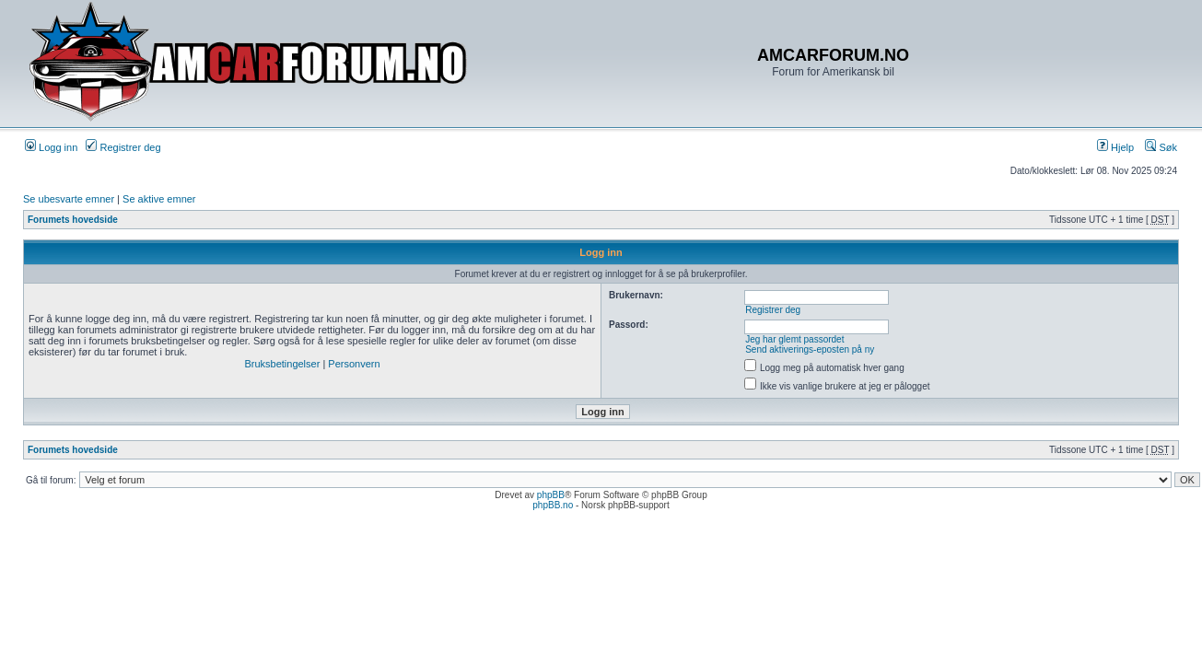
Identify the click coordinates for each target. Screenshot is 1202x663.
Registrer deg (123, 147)
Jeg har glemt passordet (794, 339)
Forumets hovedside (73, 220)
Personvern (353, 363)
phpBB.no (552, 505)
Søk (1161, 147)
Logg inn (51, 147)
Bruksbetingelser (282, 363)
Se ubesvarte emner (68, 198)
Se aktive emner (159, 198)
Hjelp (1115, 147)
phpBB (551, 495)
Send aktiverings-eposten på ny (809, 349)
